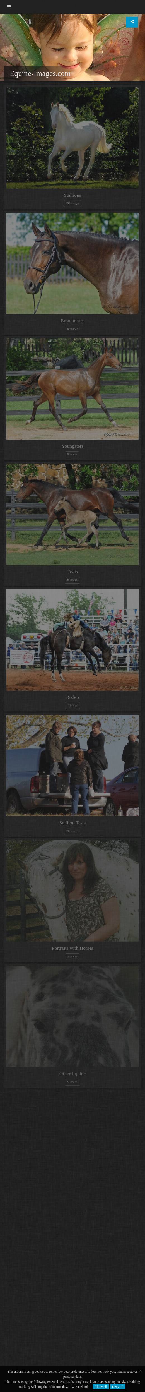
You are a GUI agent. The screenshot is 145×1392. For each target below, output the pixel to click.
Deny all (118, 1387)
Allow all (101, 1387)
